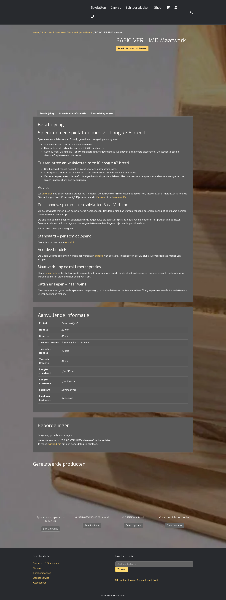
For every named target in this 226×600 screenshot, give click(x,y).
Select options (50, 528)
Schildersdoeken (138, 7)
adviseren (47, 193)
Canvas (116, 7)
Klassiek (100, 197)
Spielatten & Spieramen (53, 32)
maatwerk (51, 273)
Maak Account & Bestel (132, 48)
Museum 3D (119, 197)
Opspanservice (41, 578)
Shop (157, 7)
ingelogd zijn (54, 444)
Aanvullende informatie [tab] (72, 113)
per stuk (69, 242)
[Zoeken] (190, 12)
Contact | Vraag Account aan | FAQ (136, 580)
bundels (99, 256)
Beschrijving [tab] (47, 113)
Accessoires (39, 582)
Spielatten (98, 7)
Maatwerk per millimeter (80, 32)
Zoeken (121, 569)
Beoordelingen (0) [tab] (102, 113)
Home (36, 32)
